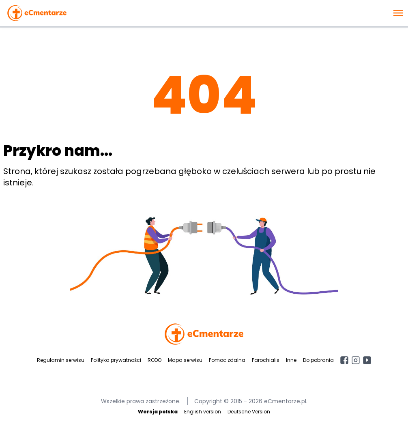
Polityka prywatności (116, 360)
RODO (154, 360)
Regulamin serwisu (60, 360)
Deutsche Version (249, 411)
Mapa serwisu (185, 360)
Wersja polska (158, 411)
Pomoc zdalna (227, 360)
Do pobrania (318, 360)
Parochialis (265, 360)
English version (202, 411)
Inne (291, 360)
